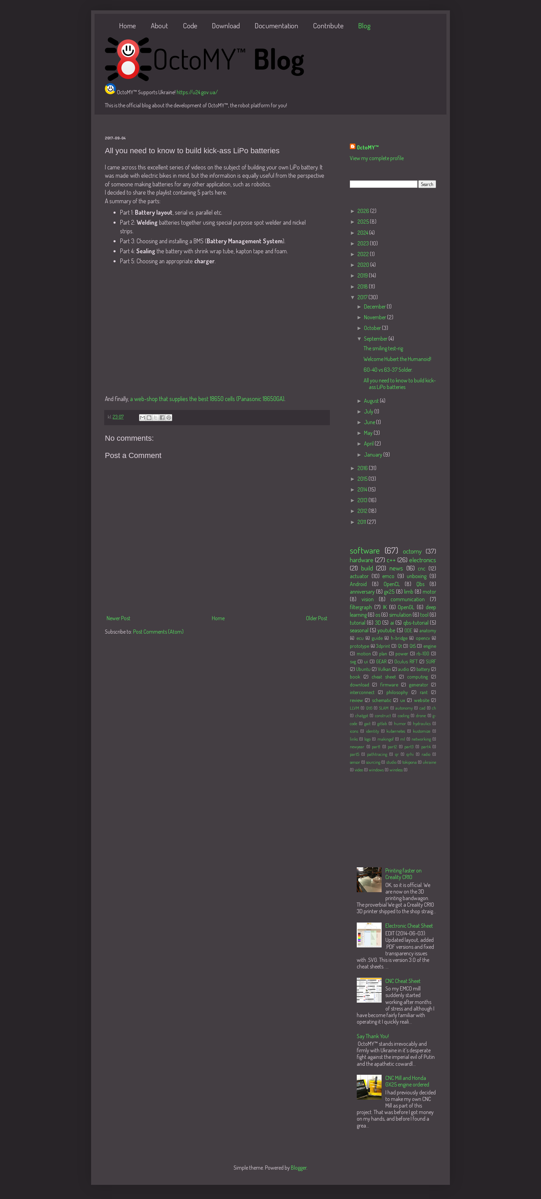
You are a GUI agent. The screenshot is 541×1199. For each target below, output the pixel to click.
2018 (363, 286)
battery (423, 669)
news (396, 568)
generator (418, 684)
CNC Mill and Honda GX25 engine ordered (407, 1081)
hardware (361, 559)
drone (421, 715)
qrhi (410, 754)
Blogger (298, 1167)
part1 (376, 746)
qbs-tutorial (416, 622)
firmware (389, 684)
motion (364, 653)
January (373, 454)
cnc (421, 568)
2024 (363, 232)
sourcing (373, 762)
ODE (408, 630)
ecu (360, 638)
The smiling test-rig (383, 348)
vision (368, 599)
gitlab (382, 723)
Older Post (316, 618)
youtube (386, 630)
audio (403, 669)
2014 (362, 489)
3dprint (383, 646)
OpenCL (392, 584)
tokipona (409, 762)
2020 (363, 264)
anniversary (362, 591)
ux (402, 700)
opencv (423, 638)
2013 (362, 500)
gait (367, 723)
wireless (396, 769)
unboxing (416, 576)
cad (422, 708)
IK (385, 607)
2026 (363, 210)
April (369, 443)
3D (378, 622)
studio (391, 762)
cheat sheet (384, 676)
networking (421, 739)
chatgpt (361, 715)
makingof (385, 739)
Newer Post (118, 618)
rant (423, 692)
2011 (362, 521)
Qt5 (413, 646)
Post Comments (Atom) (158, 631)
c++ (391, 559)
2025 (363, 221)
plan (383, 653)
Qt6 (369, 708)
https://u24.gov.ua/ (197, 92)
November (375, 317)
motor (429, 591)
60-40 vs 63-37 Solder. (388, 369)
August (372, 400)
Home (127, 25)
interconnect (362, 692)
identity (372, 731)
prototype (359, 646)
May (369, 432)
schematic (381, 700)
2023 (363, 243)
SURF (431, 661)
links (354, 739)
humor (400, 723)
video (359, 769)
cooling (403, 715)
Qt (400, 646)
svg (353, 661)
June (370, 422)
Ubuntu (363, 669)
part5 (354, 754)
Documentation (276, 25)
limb (408, 591)
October (373, 327)
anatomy (428, 630)
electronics (422, 559)
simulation (400, 614)
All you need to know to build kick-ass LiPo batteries (400, 383)
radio (426, 754)
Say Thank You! (373, 1036)
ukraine (429, 762)
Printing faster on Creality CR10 (403, 873)
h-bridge (399, 638)
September (376, 338)
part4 (426, 746)
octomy (412, 551)
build (367, 568)
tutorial (357, 622)
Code (190, 25)
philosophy (397, 692)
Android (358, 584)
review (356, 700)
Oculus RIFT (405, 661)
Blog (364, 25)
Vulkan (384, 669)
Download (226, 25)
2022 (363, 254)
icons (354, 731)
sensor (355, 762)
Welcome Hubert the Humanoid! (397, 358)
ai (392, 622)
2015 (362, 478)
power (401, 653)
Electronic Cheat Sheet (409, 925)
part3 (408, 746)
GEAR (381, 661)
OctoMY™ (368, 147)
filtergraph (361, 607)
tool (424, 614)
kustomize (421, 731)
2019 (363, 275)
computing (417, 676)
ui (366, 661)
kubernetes (395, 731)
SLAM (383, 708)
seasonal (359, 630)
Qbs (420, 584)
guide (377, 638)
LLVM (354, 708)
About (159, 25)
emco (388, 576)
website (421, 700)
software (365, 550)
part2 (392, 746)
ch (434, 708)
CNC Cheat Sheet (403, 980)
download (359, 684)
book (355, 676)
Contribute (328, 25)
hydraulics (422, 723)
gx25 (389, 591)
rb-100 (422, 653)
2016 (363, 468)
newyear (357, 746)
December (375, 306)
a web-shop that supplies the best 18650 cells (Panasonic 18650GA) (207, 398)
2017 (362, 297)
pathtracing (377, 754)
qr (397, 754)
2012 (362, 510)
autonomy (404, 708)
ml (402, 739)
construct (383, 715)
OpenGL (406, 607)
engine (429, 646)
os (377, 614)
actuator (359, 576)
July (369, 411)
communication (408, 599)
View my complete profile (377, 158)
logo (367, 739)
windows (376, 769)
